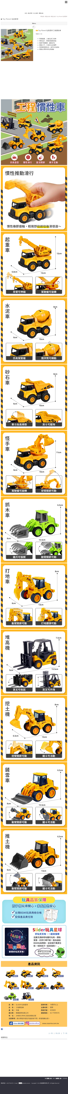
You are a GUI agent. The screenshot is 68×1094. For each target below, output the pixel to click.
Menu (34, 23)
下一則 (65, 1033)
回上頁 (58, 1033)
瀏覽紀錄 (41, 13)
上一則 (50, 1033)
